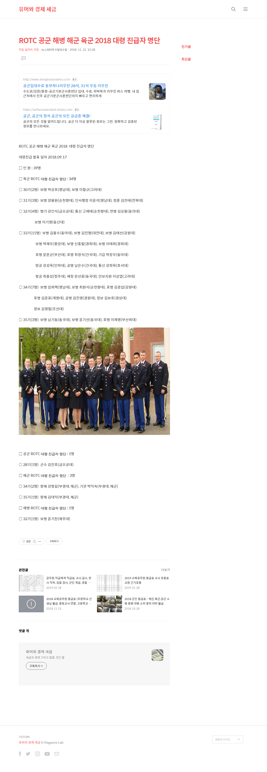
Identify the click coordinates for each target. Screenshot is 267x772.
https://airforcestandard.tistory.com (47, 109)
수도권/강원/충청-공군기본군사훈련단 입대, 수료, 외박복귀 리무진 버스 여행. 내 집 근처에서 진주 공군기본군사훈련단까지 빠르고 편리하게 (81, 93)
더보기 (165, 569)
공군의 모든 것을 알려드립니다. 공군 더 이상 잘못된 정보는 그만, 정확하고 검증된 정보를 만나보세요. (80, 123)
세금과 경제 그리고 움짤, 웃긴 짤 (45, 657)
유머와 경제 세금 (37, 9)
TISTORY (24, 737)
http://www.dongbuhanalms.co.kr (46, 79)
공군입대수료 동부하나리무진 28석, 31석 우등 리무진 (65, 85)
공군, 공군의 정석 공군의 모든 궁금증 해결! (57, 115)
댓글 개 (24, 630)
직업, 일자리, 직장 (29, 49)
